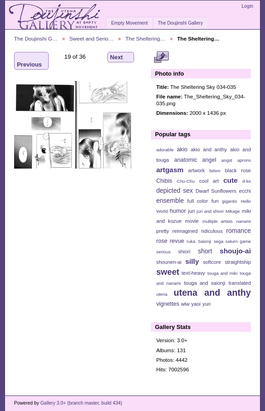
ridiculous (211, 231)
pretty (162, 231)
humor (178, 211)
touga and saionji (204, 283)
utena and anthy (212, 293)
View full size (161, 57)
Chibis (164, 181)
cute (230, 180)
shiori (184, 251)
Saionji (204, 241)
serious (163, 251)
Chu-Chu (186, 181)
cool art (209, 181)
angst (226, 160)
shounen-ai (169, 262)
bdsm (215, 170)
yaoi (196, 304)
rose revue (170, 241)
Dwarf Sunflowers (215, 191)
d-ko (246, 181)
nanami (243, 221)
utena (162, 294)
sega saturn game (232, 241)
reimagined (185, 231)
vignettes (168, 304)
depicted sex (174, 190)
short (205, 251)
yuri (206, 304)
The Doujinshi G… (36, 38)
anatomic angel (195, 160)
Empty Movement (129, 23)
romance (238, 230)
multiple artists (217, 221)
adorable (165, 149)
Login (247, 6)
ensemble (170, 200)
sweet (168, 272)
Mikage (232, 211)
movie (192, 221)
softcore (212, 262)
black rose (238, 170)
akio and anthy (208, 149)
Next (120, 57)
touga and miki (222, 273)
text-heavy (193, 273)
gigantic (229, 201)
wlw (185, 304)
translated (240, 283)
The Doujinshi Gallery (180, 23)
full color (197, 201)
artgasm (170, 170)
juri (191, 211)
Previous (29, 61)
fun (215, 201)
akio (182, 149)
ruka (191, 241)
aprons (244, 160)
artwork (196, 170)
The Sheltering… (145, 38)
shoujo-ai (235, 251)
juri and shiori (210, 211)
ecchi (245, 191)
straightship (238, 262)
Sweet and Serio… (92, 38)
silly (192, 261)
